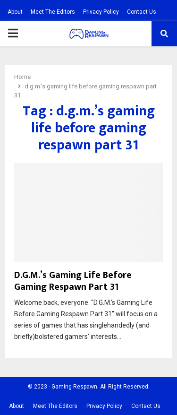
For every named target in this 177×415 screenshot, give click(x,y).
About (15, 12)
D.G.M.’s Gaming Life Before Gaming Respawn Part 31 (73, 281)
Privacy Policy (101, 12)
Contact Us (141, 12)
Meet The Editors (53, 12)
